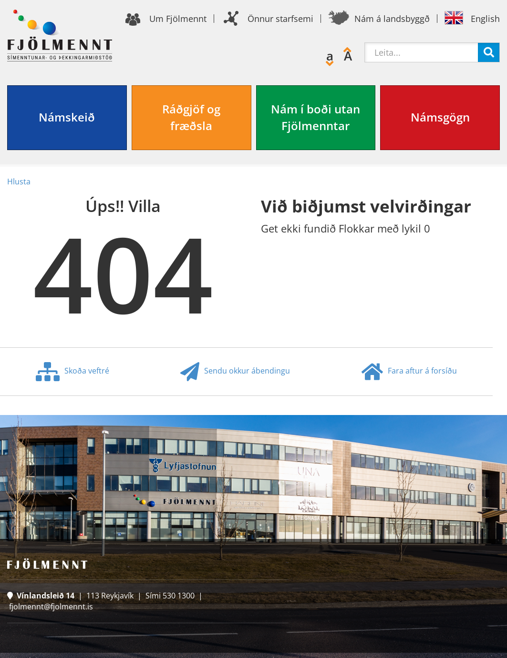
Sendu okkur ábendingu (235, 371)
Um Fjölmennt (178, 18)
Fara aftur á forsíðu (409, 371)
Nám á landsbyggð (392, 18)
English (485, 18)
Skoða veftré (72, 371)
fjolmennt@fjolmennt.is (51, 606)
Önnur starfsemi (280, 18)
